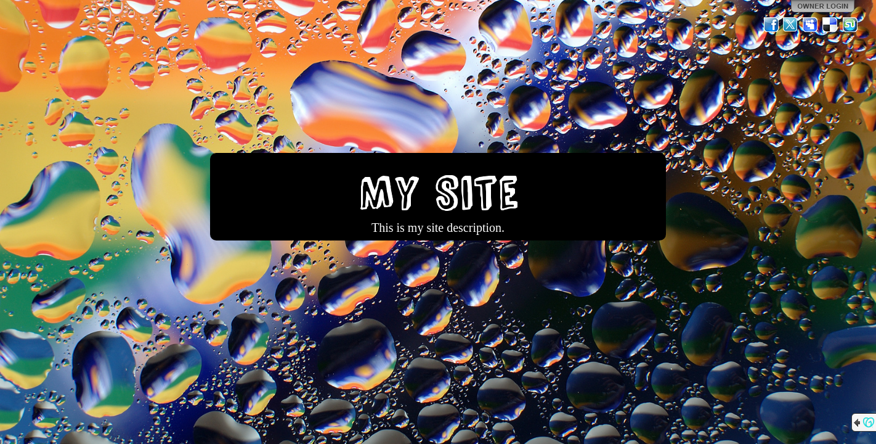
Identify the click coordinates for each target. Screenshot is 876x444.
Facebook (771, 24)
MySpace (810, 24)
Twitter (791, 24)
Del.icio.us (830, 24)
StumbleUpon (850, 24)
